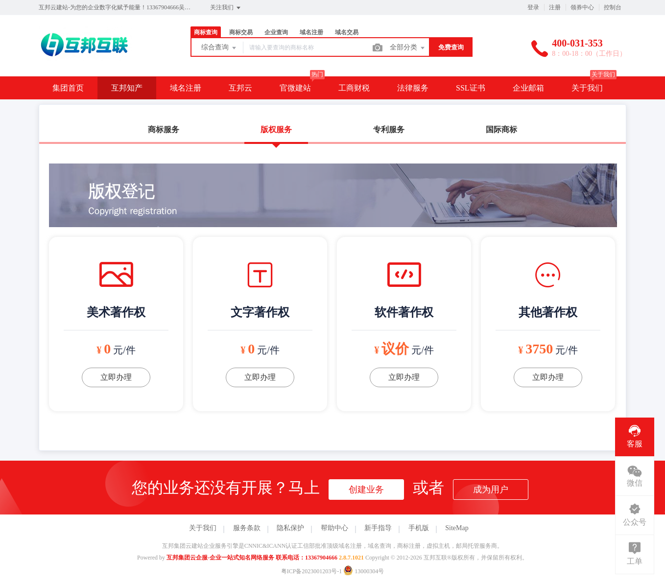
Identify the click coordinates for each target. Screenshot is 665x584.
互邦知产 (126, 88)
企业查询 (276, 32)
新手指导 (378, 528)
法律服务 (412, 88)
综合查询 (219, 48)
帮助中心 (334, 528)
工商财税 (354, 88)
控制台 (612, 7)
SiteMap (456, 528)
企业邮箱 (528, 88)
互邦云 (240, 88)
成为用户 (490, 489)
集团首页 (68, 88)
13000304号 (363, 571)
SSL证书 (470, 88)
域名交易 (346, 32)
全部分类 (408, 48)
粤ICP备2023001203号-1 (311, 571)
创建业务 (366, 489)
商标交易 (241, 32)
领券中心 (582, 7)
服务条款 (247, 528)
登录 (533, 7)
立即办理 (116, 377)
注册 (555, 7)
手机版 (418, 528)
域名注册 (311, 32)
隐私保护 (290, 528)
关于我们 (587, 88)
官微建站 (295, 88)
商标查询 (205, 32)
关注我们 (226, 7)
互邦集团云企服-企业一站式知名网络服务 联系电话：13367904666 (251, 557)
